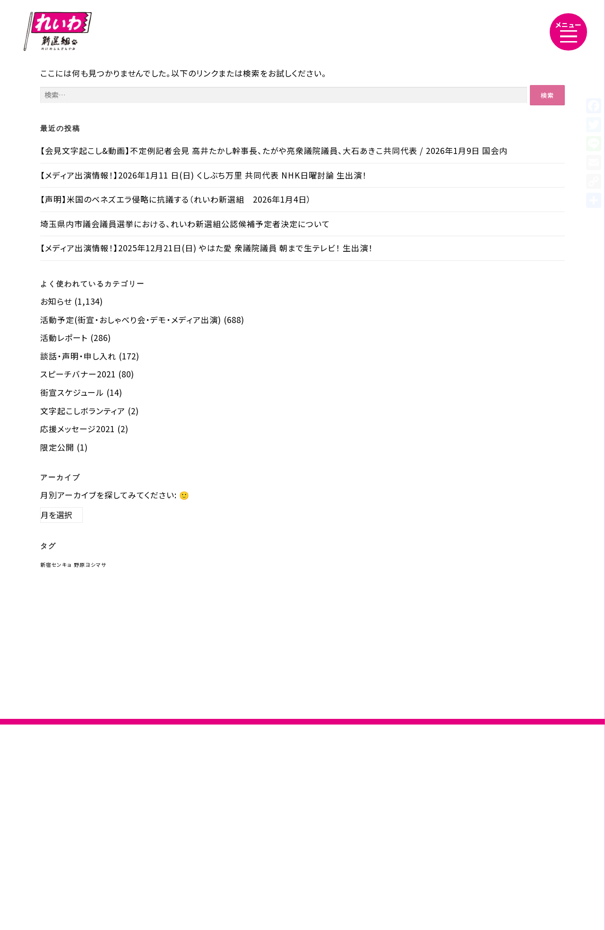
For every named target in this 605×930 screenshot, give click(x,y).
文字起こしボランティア (82, 411)
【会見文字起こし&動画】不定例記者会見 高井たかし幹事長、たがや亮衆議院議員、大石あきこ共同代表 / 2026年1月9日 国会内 (274, 150)
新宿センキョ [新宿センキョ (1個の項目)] (55, 564)
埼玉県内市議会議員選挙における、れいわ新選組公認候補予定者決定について (185, 224)
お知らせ (56, 301)
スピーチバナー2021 (78, 374)
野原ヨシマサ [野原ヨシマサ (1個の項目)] (90, 564)
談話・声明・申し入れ (78, 356)
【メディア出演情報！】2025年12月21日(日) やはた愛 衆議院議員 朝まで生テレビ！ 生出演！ (206, 248)
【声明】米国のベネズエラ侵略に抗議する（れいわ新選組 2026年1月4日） (175, 199)
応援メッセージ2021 (77, 429)
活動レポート (64, 337)
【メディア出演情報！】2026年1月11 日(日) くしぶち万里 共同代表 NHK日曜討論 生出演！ (203, 175)
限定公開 (57, 447)
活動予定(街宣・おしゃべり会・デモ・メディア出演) (130, 319)
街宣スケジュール (72, 392)
